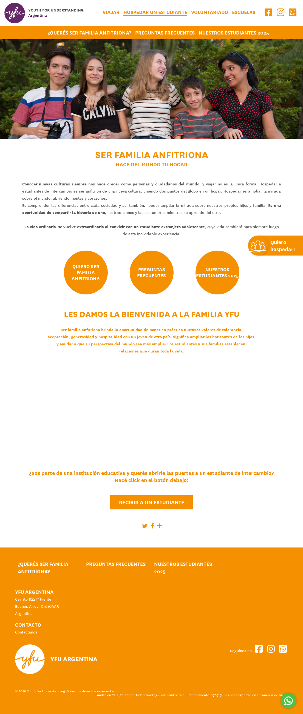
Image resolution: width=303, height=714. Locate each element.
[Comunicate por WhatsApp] (288, 701)
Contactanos (26, 632)
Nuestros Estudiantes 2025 (234, 33)
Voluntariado (209, 12)
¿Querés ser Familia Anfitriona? (89, 33)
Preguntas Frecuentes (165, 33)
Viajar (111, 12)
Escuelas (243, 12)
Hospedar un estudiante (155, 12)
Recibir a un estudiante (151, 502)
